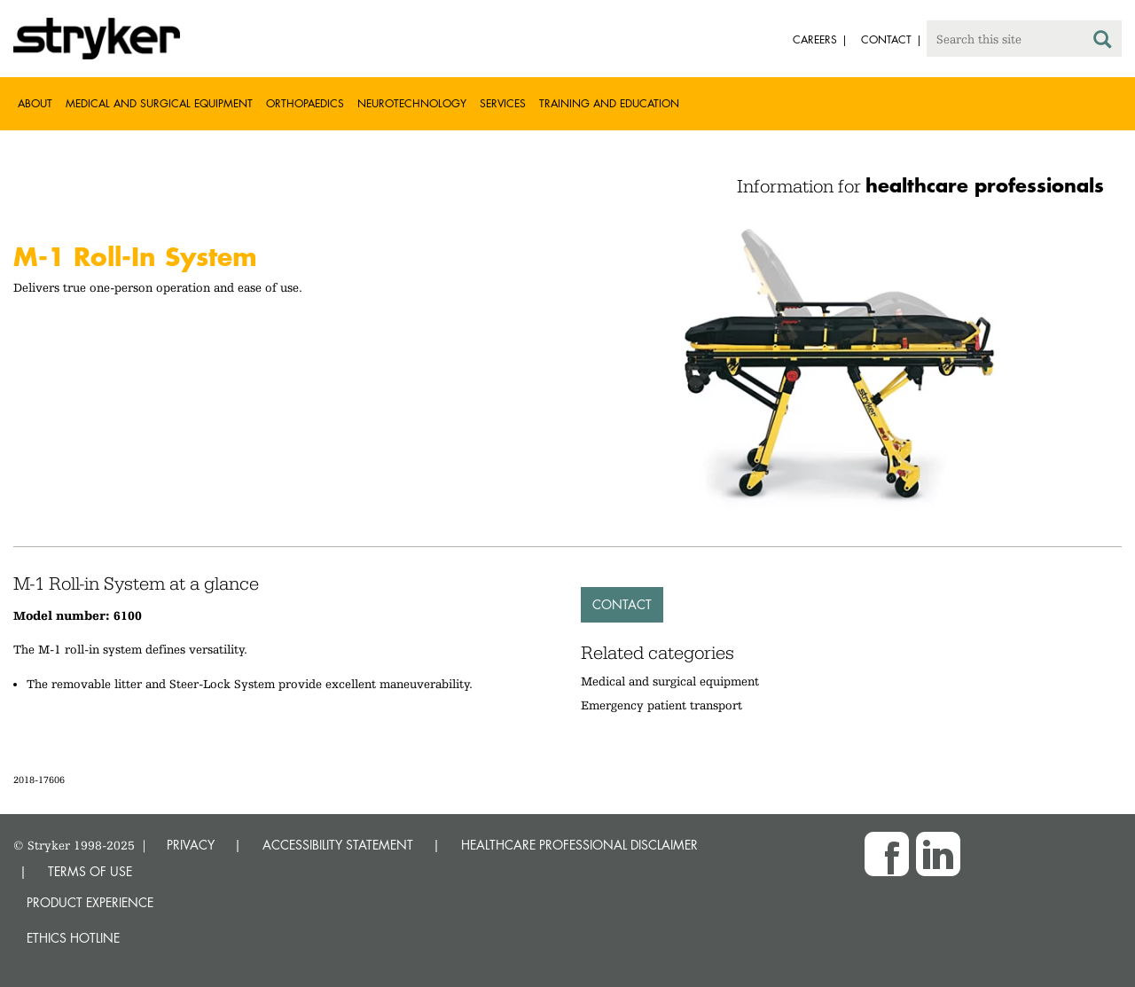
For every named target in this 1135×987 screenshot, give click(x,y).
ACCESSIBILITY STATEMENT (337, 844)
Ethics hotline (73, 937)
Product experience (90, 902)
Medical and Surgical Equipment (159, 103)
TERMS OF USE (90, 871)
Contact (622, 604)
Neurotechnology (411, 103)
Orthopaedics (305, 103)
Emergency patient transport (661, 705)
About (35, 103)
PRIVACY (191, 844)
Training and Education (609, 103)
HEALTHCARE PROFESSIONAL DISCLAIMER (579, 844)
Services (503, 103)
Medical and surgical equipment (670, 681)
